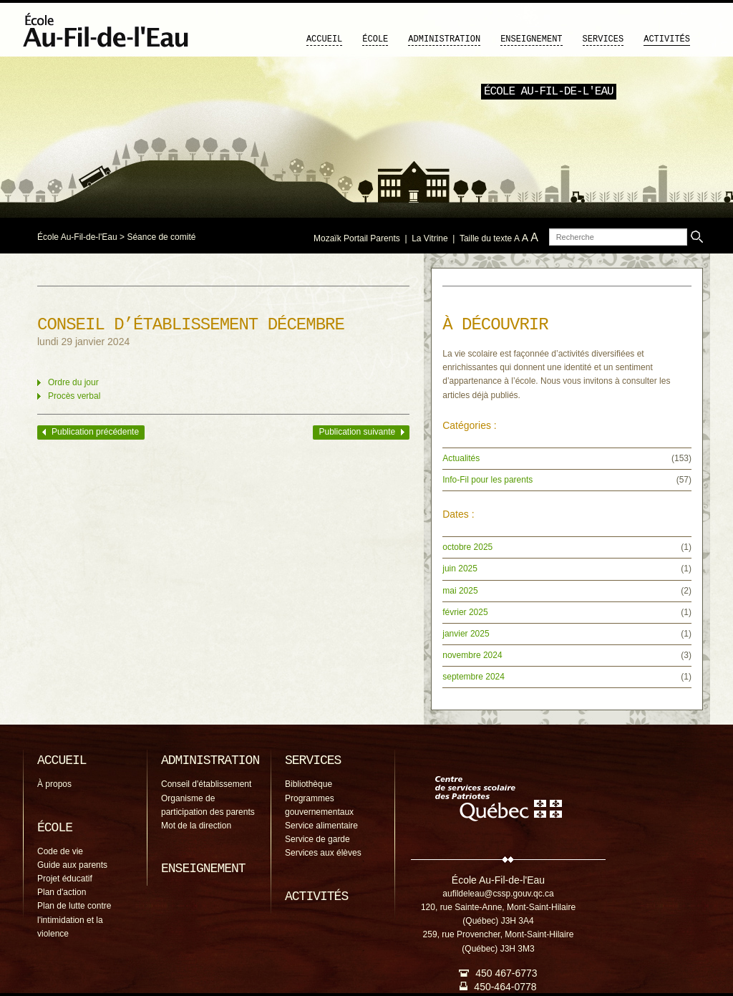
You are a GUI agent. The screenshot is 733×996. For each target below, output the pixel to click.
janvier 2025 (465, 634)
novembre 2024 (472, 655)
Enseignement (531, 39)
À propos (54, 784)
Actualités (461, 458)
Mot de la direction (196, 826)
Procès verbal (74, 396)
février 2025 (464, 612)
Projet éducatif (64, 879)
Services (603, 39)
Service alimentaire (321, 826)
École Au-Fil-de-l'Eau (77, 237)
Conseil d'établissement (206, 784)
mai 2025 (459, 591)
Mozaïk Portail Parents (357, 238)
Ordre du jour (73, 382)
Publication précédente (95, 432)
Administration (444, 39)
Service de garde (317, 839)
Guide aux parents (72, 865)
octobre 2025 (467, 547)
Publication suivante (357, 432)
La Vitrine (429, 238)
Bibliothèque (308, 784)
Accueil (324, 39)
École (375, 39)
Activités (667, 39)
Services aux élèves (323, 853)
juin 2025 (459, 569)
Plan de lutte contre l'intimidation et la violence (74, 919)
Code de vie (60, 851)
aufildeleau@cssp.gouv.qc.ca (497, 894)
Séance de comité (161, 237)
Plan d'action (61, 892)
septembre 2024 (473, 677)
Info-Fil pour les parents (487, 480)
